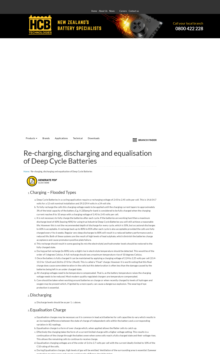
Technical (115, 35)
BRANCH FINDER (194, 35)
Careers (123, 3)
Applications (101, 35)
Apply (55, 45)
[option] (110, 275)
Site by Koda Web (191, 349)
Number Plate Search (40, 69)
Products (76, 35)
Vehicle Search (40, 59)
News (112, 3)
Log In (40, 120)
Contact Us (88, 330)
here (25, 304)
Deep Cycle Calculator (40, 80)
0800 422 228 (189, 21)
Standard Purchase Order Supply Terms (138, 346)
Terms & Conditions (190, 346)
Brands (88, 35)
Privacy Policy (169, 346)
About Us (103, 3)
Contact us (134, 3)
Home (94, 3)
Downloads (128, 35)
